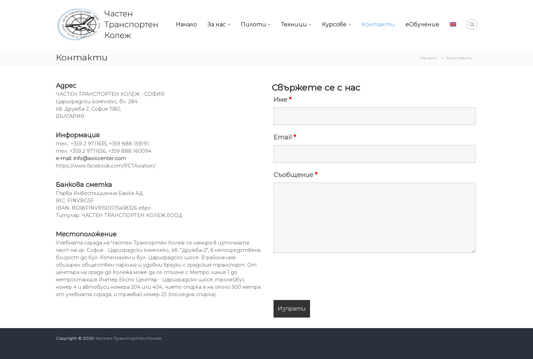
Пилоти (253, 24)
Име (282, 100)
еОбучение (422, 24)
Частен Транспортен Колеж (128, 338)
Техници (294, 24)
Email (285, 137)
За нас (217, 24)
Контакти (378, 24)
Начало (186, 24)
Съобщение (295, 175)
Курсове (334, 24)
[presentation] (327, 277)
